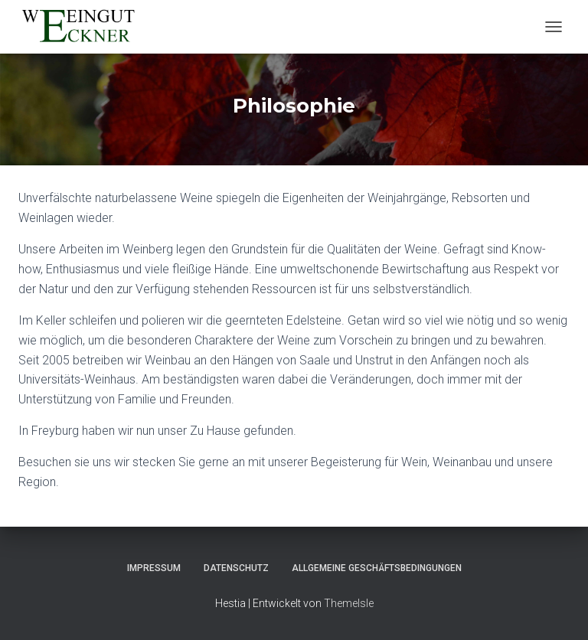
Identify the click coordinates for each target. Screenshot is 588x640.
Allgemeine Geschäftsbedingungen (377, 568)
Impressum (154, 568)
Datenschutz (236, 568)
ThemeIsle (349, 603)
